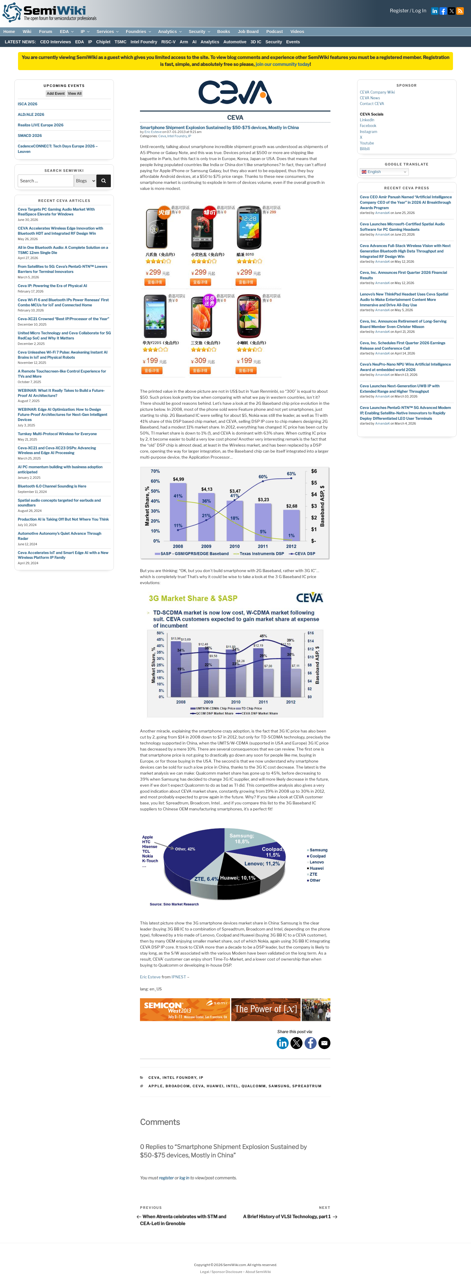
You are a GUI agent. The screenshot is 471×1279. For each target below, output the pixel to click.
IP (85, 31)
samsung (279, 1086)
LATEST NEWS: (20, 41)
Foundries (139, 31)
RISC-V (168, 41)
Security (200, 31)
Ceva (162, 136)
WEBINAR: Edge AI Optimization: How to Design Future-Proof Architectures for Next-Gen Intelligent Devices (62, 414)
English (371, 171)
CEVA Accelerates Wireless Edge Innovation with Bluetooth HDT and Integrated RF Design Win (60, 231)
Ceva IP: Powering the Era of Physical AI (52, 285)
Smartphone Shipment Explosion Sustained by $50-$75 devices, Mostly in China (219, 127)
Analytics (170, 31)
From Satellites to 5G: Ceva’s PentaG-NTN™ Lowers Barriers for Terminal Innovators (62, 269)
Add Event (56, 93)
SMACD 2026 (30, 135)
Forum (45, 31)
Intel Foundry (144, 41)
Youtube (367, 143)
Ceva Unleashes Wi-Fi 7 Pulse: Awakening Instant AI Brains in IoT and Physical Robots (63, 355)
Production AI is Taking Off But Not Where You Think (63, 519)
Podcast (274, 31)
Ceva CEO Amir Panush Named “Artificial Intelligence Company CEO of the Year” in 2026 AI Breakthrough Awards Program (406, 202)
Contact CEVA (372, 103)
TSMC (120, 41)
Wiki (27, 31)
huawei (215, 1086)
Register (399, 11)
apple (155, 1086)
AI (194, 41)
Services (108, 31)
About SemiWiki (258, 1272)
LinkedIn (367, 120)
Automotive (235, 41)
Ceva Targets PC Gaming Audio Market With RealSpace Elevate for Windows (56, 212)
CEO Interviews (55, 41)
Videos (297, 31)
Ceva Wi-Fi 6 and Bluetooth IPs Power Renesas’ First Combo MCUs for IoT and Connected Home (63, 302)
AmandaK (382, 213)
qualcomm (254, 1086)
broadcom (178, 1086)
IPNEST (179, 976)
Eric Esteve (153, 132)
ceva (198, 1086)
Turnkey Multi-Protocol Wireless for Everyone (57, 434)
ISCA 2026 (27, 104)
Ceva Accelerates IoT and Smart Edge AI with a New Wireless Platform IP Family (63, 555)
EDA (67, 31)
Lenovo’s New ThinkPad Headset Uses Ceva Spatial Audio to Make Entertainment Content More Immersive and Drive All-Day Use (404, 299)
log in (184, 1177)
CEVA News (370, 98)
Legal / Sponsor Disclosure (221, 1272)
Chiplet (103, 41)
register (166, 1177)
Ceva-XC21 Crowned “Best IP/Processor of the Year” (63, 319)
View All (74, 93)
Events (293, 41)
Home (9, 31)
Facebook (368, 125)
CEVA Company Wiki (377, 92)
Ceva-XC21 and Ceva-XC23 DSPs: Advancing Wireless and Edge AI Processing (57, 450)
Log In (419, 11)
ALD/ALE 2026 (31, 114)
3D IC (256, 41)
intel (232, 1086)
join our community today (283, 64)
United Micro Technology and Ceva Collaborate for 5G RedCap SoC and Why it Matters (64, 335)
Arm (184, 41)
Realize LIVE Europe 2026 (40, 125)
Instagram (368, 131)
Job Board (248, 31)
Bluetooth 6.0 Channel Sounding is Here (52, 486)
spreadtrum (307, 1086)
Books (223, 31)
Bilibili (365, 149)
